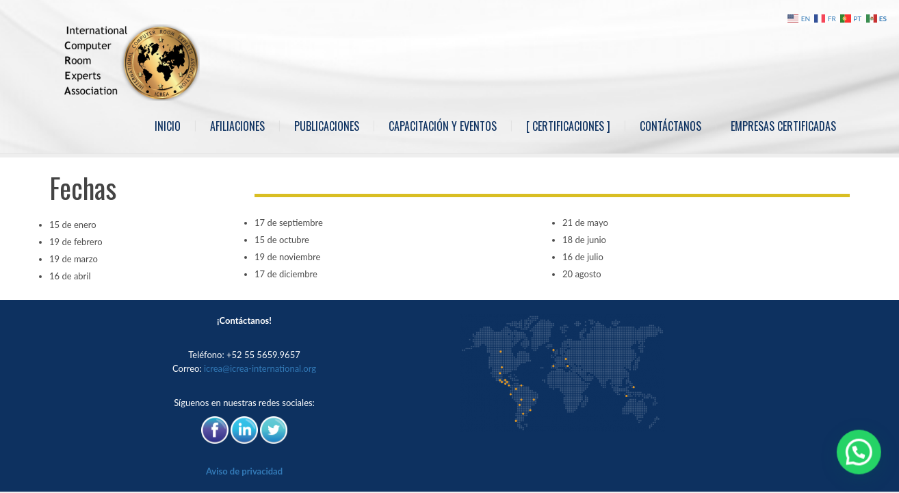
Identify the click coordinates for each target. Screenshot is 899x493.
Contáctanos (670, 126)
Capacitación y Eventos (443, 126)
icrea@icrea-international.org (260, 368)
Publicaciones (326, 126)
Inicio (168, 126)
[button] (861, 458)
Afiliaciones (237, 126)
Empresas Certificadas (783, 126)
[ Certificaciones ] (568, 126)
